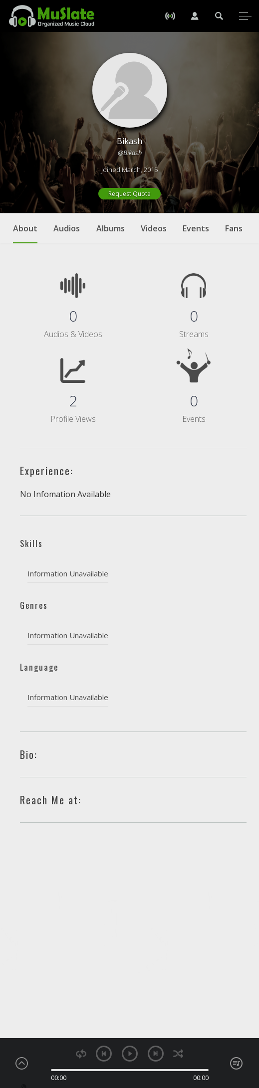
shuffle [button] (178, 1054)
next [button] (156, 1054)
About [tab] (25, 233)
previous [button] (104, 1054)
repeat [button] (81, 1054)
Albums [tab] (110, 228)
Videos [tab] (154, 228)
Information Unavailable (67, 573)
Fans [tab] (234, 228)
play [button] (130, 1054)
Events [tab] (196, 228)
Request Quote (129, 193)
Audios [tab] (66, 228)
